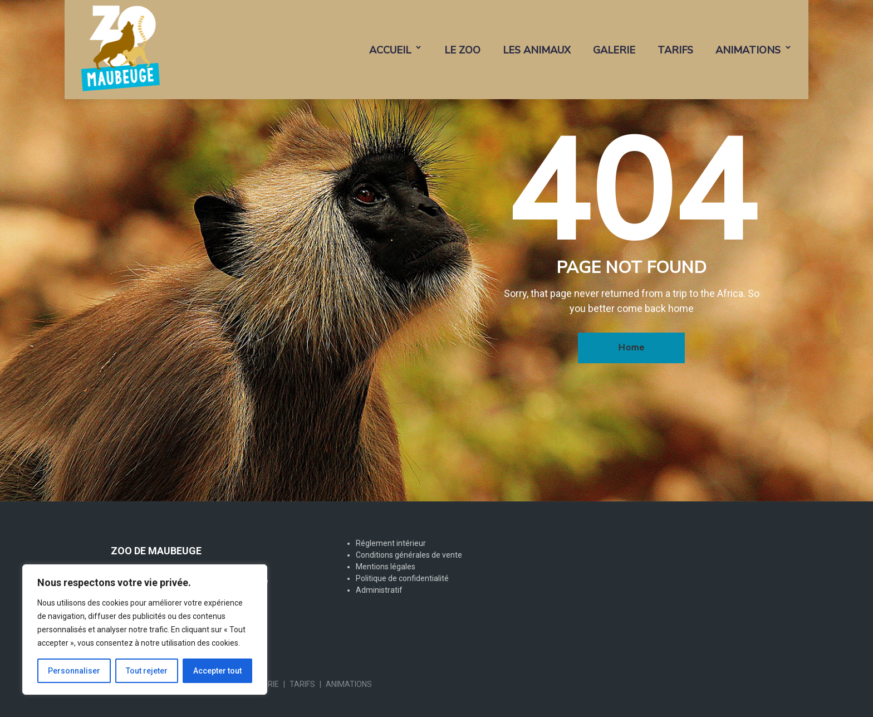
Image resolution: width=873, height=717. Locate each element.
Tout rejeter (147, 670)
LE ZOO (462, 50)
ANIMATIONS (748, 50)
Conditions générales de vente (409, 554)
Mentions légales (385, 566)
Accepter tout (217, 670)
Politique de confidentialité (402, 578)
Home (631, 348)
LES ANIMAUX (537, 50)
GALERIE (614, 50)
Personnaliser (74, 670)
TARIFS (675, 50)
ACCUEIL (390, 50)
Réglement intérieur (391, 543)
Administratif (379, 590)
